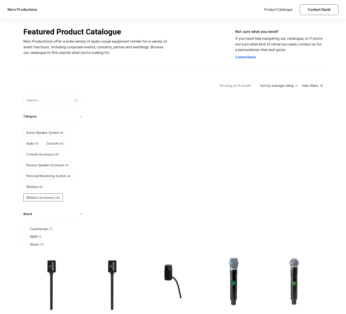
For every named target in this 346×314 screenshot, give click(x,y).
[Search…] (52, 100)
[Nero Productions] (22, 9)
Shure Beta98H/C (302, 216)
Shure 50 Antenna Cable (119, 280)
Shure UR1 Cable (119, 216)
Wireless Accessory (118, 144)
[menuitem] (280, 9)
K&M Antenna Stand (210, 280)
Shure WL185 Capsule (210, 151)
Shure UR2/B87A (256, 151)
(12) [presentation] (41, 244)
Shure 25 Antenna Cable (165, 280)
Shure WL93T (119, 151)
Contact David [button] (245, 57)
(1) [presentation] (50, 229)
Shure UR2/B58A (302, 151)
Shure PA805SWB (210, 216)
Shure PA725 (256, 216)
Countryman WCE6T (256, 280)
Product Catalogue (278, 10)
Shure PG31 (165, 216)
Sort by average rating (276, 86)
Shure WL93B (164, 151)
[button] (76, 98)
